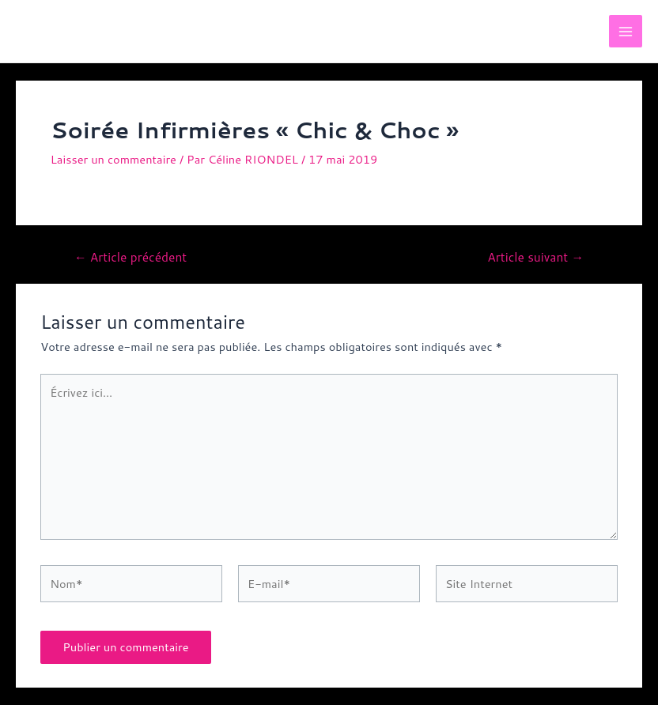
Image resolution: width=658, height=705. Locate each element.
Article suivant (535, 257)
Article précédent (130, 257)
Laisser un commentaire (113, 159)
